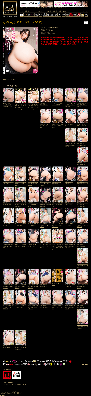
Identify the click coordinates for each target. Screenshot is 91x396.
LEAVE (5, 395)
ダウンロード (41, 11)
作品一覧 (27, 11)
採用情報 (55, 11)
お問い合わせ (62, 11)
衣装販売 (48, 11)
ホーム (21, 11)
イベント (33, 11)
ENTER (2, 395)
